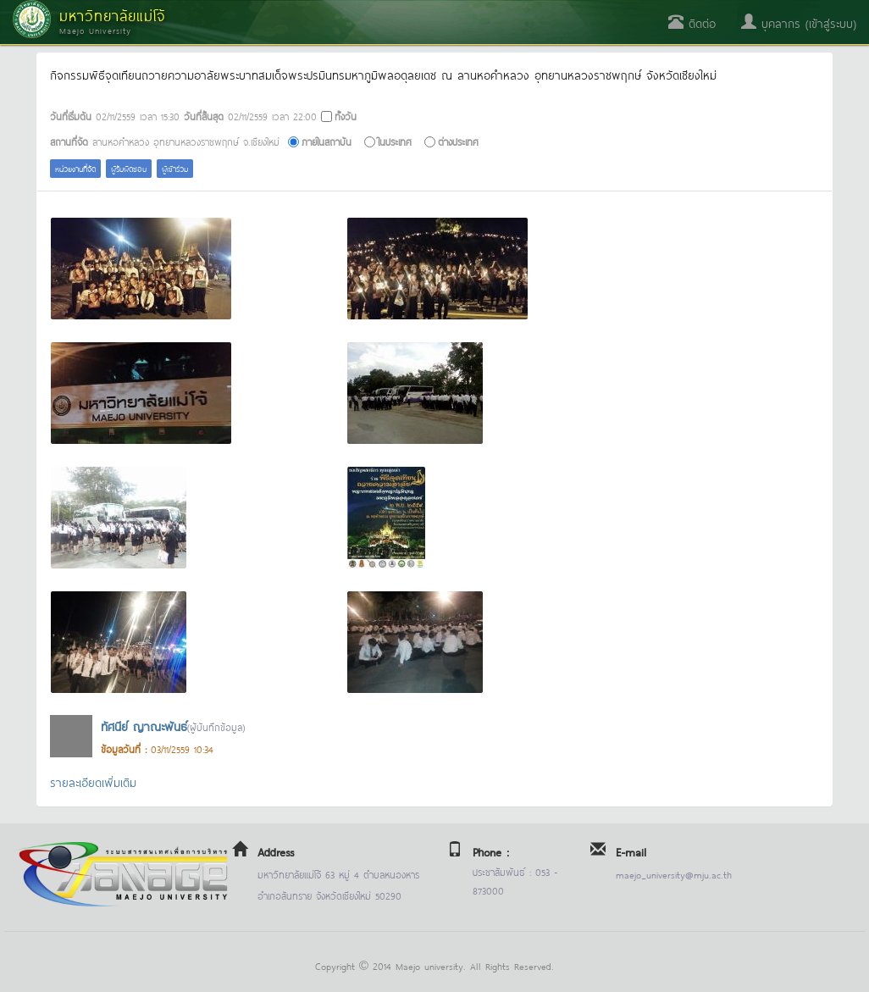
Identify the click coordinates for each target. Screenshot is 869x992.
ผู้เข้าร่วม (175, 168)
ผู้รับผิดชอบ (129, 168)
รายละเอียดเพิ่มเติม (93, 781)
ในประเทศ (395, 141)
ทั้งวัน (346, 116)
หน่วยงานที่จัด (75, 168)
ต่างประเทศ (458, 141)
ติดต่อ (692, 22)
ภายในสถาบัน (326, 141)
